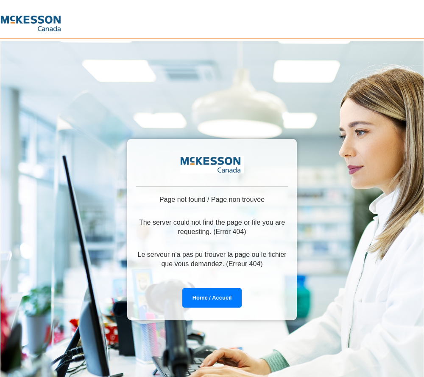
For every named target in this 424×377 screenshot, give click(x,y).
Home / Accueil (212, 297)
